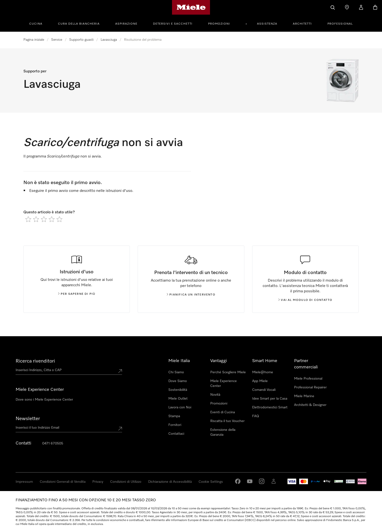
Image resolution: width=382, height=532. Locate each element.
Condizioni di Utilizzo (125, 481)
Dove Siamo (177, 381)
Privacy (97, 481)
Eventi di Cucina (222, 412)
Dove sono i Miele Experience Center (44, 399)
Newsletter (28, 418)
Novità (215, 394)
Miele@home (262, 372)
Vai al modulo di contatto (305, 300)
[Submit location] (120, 371)
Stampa (174, 416)
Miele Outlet (178, 398)
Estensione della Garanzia (222, 432)
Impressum (24, 481)
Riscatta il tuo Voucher (227, 421)
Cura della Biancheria (79, 23)
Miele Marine (304, 396)
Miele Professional (308, 378)
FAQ (255, 416)
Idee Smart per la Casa (269, 398)
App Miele (260, 381)
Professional (340, 23)
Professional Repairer (310, 387)
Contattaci (176, 433)
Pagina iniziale (33, 39)
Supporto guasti (81, 39)
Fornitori (174, 425)
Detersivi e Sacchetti (172, 23)
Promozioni (219, 23)
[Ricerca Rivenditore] (347, 7)
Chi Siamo (176, 372)
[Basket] (375, 7)
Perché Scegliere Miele (228, 372)
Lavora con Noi (179, 407)
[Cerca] (333, 7)
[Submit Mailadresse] (120, 429)
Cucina (35, 23)
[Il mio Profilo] (361, 7)
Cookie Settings (211, 481)
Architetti (302, 23)
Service (56, 39)
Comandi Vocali (264, 390)
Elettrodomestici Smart (269, 407)
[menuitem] (38, 23)
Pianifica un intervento (191, 294)
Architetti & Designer (310, 405)
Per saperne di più (77, 294)
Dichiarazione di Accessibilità (170, 481)
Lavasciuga (109, 39)
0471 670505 (52, 443)
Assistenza (267, 23)
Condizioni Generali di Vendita (63, 481)
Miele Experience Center (223, 383)
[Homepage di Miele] (191, 7)
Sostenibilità (177, 390)
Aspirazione (126, 23)
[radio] (28, 219)
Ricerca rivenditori (35, 361)
